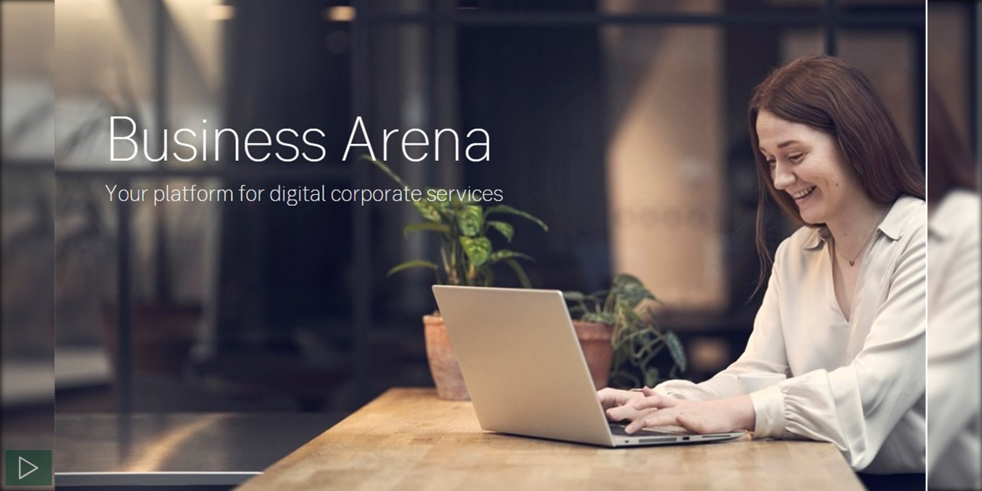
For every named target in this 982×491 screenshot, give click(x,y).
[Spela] (28, 468)
